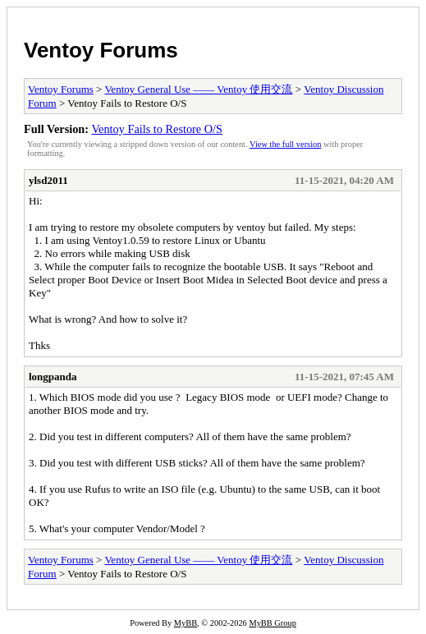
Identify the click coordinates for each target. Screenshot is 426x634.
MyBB (185, 622)
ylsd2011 (48, 180)
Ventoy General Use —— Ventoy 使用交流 (198, 89)
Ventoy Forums (101, 50)
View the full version (285, 144)
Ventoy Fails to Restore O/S (156, 129)
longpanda (53, 376)
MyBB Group (272, 622)
